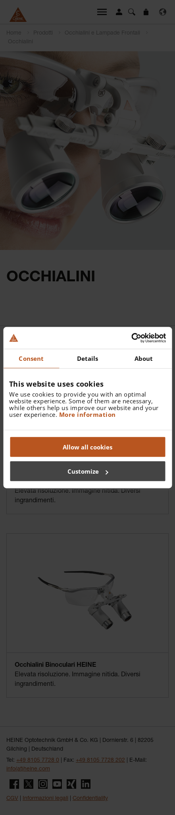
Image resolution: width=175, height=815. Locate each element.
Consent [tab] (31, 358)
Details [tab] (87, 358)
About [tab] (144, 358)
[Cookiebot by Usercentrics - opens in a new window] (131, 338)
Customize (87, 471)
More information (87, 414)
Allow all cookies (87, 447)
